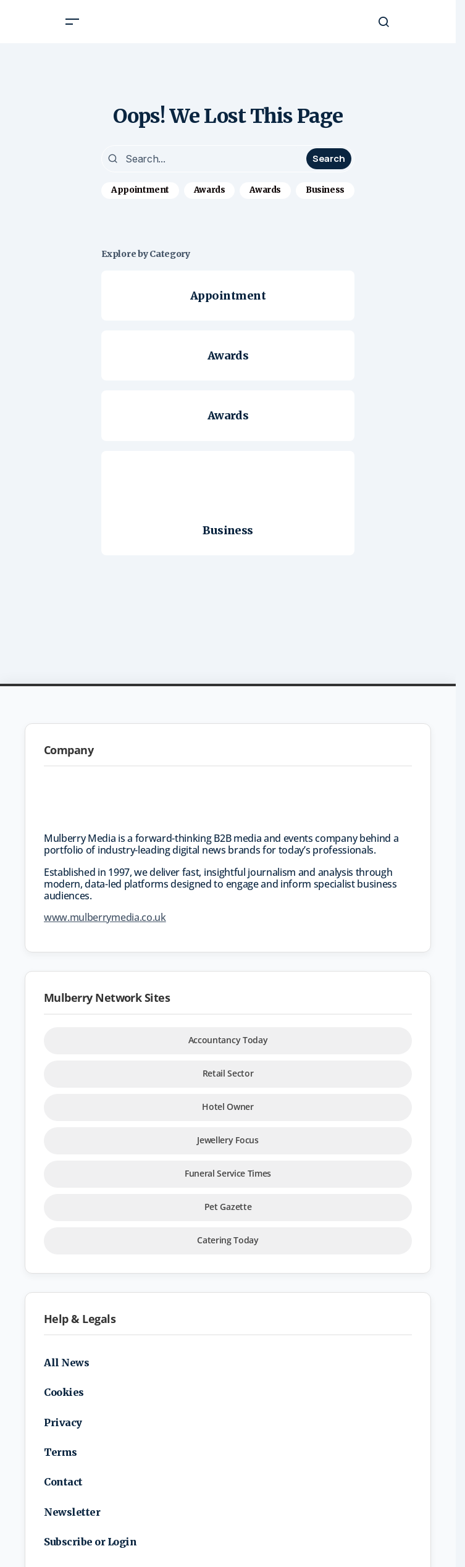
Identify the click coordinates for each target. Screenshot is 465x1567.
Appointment (140, 190)
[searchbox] (205, 158)
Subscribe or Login (90, 1541)
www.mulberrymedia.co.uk (105, 917)
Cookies (64, 1392)
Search (328, 158)
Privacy (63, 1422)
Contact (63, 1482)
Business (325, 190)
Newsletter (72, 1512)
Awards (209, 190)
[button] (72, 21)
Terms (60, 1452)
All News (66, 1362)
